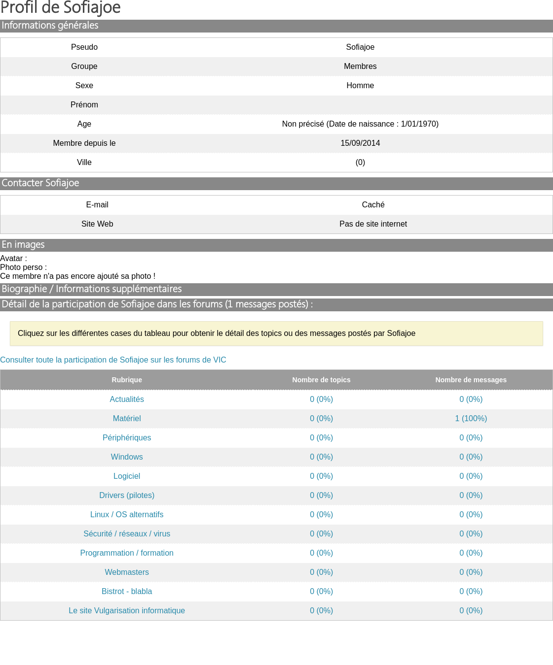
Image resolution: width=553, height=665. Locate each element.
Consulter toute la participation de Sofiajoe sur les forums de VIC (113, 360)
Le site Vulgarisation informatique (127, 610)
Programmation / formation (127, 553)
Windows (127, 457)
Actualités (127, 399)
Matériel (127, 418)
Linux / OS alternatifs (127, 514)
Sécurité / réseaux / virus (126, 534)
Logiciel (126, 476)
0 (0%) (321, 399)
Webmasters (127, 572)
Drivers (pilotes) (126, 495)
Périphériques (127, 437)
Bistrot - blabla (127, 591)
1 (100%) (471, 418)
